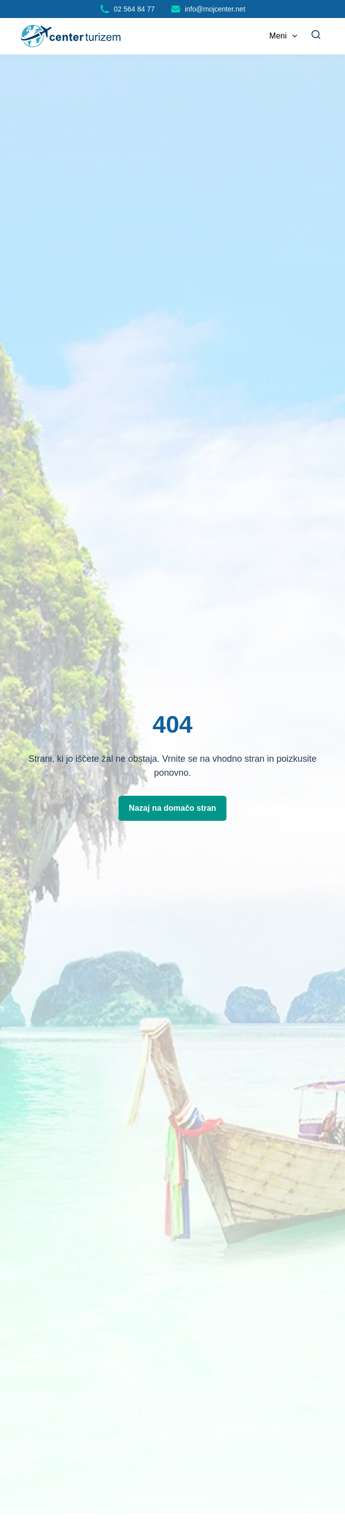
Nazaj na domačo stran (172, 808)
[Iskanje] (316, 36)
